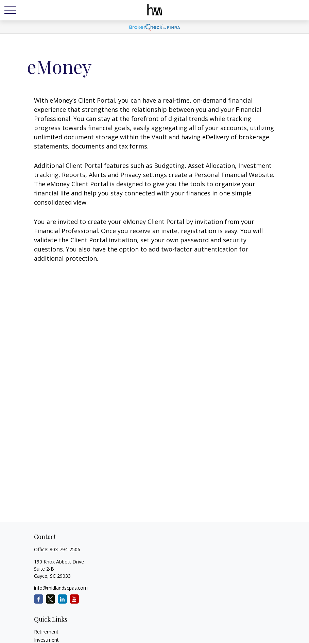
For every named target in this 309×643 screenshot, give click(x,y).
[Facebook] (38, 599)
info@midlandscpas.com (61, 588)
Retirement (46, 631)
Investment (46, 640)
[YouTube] (74, 599)
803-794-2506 (65, 549)
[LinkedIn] (62, 599)
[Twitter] (50, 599)
